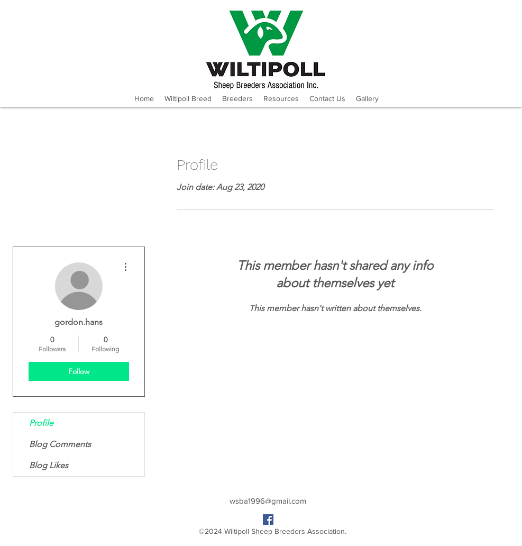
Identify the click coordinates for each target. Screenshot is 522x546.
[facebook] (268, 519)
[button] (237, 98)
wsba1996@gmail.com (268, 500)
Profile (41, 423)
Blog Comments (60, 444)
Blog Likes (48, 465)
